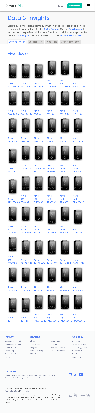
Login (60, 6)
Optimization (35, 344)
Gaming (54, 344)
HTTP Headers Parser (70, 35)
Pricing (7, 357)
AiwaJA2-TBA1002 (25, 199)
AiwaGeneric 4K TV (39, 168)
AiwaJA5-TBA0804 (64, 229)
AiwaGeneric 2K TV (26, 168)
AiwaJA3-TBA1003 (64, 199)
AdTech (33, 341)
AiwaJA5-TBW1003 (12, 260)
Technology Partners (80, 347)
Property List (24, 35)
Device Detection (29, 375)
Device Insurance (58, 351)
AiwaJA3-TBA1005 (12, 229)
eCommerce (56, 341)
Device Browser (51, 29)
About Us (76, 341)
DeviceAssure (10, 347)
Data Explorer (76, 29)
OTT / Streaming (36, 354)
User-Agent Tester (70, 41)
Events (75, 354)
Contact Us (77, 357)
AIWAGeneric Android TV (52, 168)
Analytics (33, 347)
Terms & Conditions (12, 391)
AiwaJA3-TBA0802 (51, 199)
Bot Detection (44, 375)
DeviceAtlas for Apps (13, 344)
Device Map (9, 351)
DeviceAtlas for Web (13, 341)
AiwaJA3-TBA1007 (38, 229)
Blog (40, 378)
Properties (52, 41)
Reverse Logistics (58, 347)
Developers (32, 378)
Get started (74, 5)
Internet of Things (37, 351)
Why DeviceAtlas (79, 344)
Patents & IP (77, 351)
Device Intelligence (12, 375)
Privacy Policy (25, 391)
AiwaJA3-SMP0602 (38, 199)
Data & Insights (19, 378)
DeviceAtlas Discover (13, 354)
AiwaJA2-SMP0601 (64, 168)
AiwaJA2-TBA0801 (77, 168)
